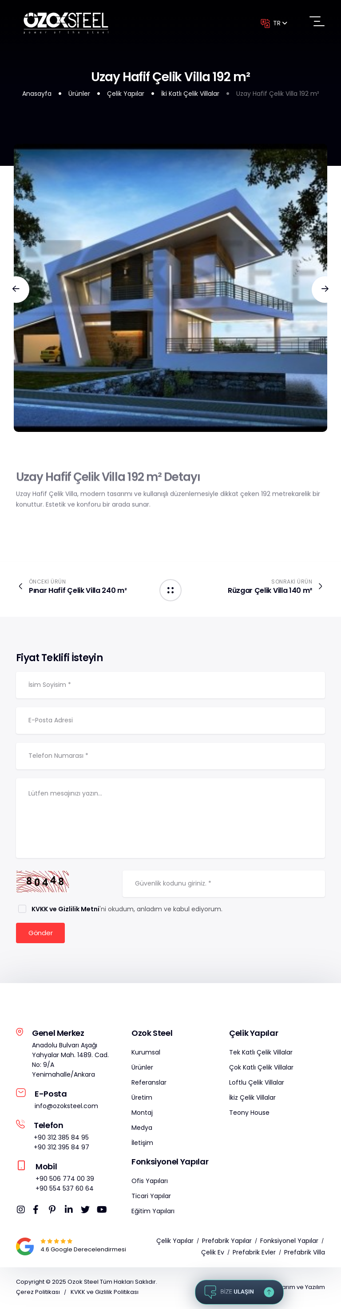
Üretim (141, 1099)
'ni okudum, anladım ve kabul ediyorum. (126, 911)
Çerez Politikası (38, 1293)
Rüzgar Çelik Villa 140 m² (270, 590)
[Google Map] (56, 1242)
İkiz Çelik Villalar (252, 1099)
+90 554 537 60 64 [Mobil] (65, 1190)
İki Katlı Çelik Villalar (190, 93)
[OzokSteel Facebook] (39, 1211)
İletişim (142, 1144)
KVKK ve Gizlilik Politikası (105, 1293)
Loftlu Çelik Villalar (256, 1084)
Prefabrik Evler (254, 1254)
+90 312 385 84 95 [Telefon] (61, 1139)
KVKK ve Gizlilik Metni (65, 910)
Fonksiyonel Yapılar (289, 1242)
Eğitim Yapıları (152, 1212)
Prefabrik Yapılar (227, 1242)
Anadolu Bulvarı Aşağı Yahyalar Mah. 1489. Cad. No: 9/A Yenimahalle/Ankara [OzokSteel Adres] (70, 1061)
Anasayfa (37, 93)
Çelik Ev (212, 1254)
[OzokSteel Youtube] (103, 1211)
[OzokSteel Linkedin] (71, 1211)
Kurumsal (145, 1054)
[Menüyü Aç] (317, 21)
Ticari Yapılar (151, 1197)
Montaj (142, 1114)
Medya (141, 1129)
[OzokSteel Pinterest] (55, 1211)
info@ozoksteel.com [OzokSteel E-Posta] (66, 1107)
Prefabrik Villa (304, 1254)
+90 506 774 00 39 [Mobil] (65, 1180)
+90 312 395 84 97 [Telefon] (61, 1148)
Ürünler (79, 93)
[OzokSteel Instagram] (23, 1211)
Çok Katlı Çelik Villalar (261, 1069)
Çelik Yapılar (125, 93)
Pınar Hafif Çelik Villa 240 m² (78, 590)
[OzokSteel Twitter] (87, 1211)
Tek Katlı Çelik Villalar (261, 1054)
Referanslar (149, 1084)
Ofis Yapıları (149, 1182)
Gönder (40, 934)
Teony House (249, 1114)
